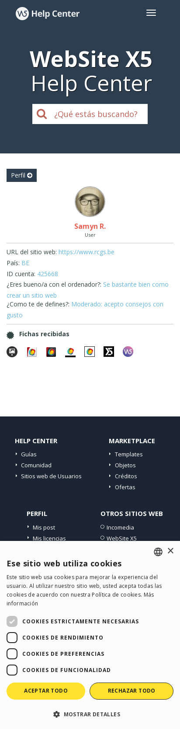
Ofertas (125, 487)
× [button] (170, 551)
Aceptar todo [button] (46, 690)
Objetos (125, 465)
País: (13, 263)
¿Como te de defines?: (38, 304)
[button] (90, 714)
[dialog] (90, 635)
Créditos (126, 476)
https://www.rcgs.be (86, 252)
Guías (29, 454)
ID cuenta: (21, 274)
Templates (129, 454)
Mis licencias (49, 538)
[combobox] (158, 552)
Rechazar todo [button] (132, 690)
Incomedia (120, 527)
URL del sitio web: (32, 252)
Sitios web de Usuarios (51, 476)
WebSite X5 (122, 538)
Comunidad (36, 465)
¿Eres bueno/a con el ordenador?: (54, 284)
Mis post (44, 527)
